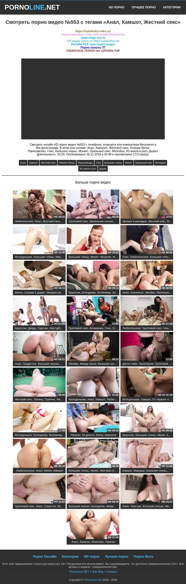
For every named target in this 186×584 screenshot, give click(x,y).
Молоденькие (23, 256)
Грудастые (29, 363)
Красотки (74, 292)
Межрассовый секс (58, 292)
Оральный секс (143, 162)
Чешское (105, 256)
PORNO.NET (32, 7)
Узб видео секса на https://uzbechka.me (93, 41)
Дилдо (32, 328)
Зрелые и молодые (134, 221)
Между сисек (88, 363)
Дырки (102, 168)
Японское (97, 541)
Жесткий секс (48, 162)
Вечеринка (96, 328)
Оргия (116, 328)
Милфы (172, 221)
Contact (112, 571)
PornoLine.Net (93, 579)
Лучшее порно (116, 556)
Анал (23, 162)
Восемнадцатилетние (62, 434)
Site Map (98, 571)
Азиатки (85, 541)
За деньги (88, 434)
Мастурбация (58, 328)
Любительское (24, 221)
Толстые (136, 506)
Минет (128, 162)
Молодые (160, 162)
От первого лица (162, 399)
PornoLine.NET (79, 571)
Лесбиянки (104, 292)
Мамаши (139, 470)
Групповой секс (78, 221)
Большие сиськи (48, 363)
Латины (38, 399)
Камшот (33, 162)
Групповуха (146, 363)
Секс (98, 162)
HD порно (92, 556)
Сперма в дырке (34, 292)
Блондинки (89, 292)
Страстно (50, 506)
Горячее (43, 328)
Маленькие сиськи (101, 221)
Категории (172, 7)
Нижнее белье (67, 162)
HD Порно (116, 7)
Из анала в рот (88, 168)
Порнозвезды (85, 162)
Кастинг (172, 434)
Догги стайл (129, 363)
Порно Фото (143, 556)
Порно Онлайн (44, 556)
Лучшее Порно (144, 7)
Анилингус (137, 292)
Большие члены (113, 162)
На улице (62, 399)
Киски (99, 434)
